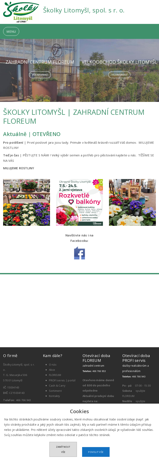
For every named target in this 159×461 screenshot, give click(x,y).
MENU (11, 31)
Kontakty (54, 396)
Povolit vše (95, 452)
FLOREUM (55, 375)
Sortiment (55, 391)
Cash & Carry (57, 385)
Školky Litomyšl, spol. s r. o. (84, 10)
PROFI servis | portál (62, 380)
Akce (52, 370)
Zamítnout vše (63, 449)
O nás (52, 364)
